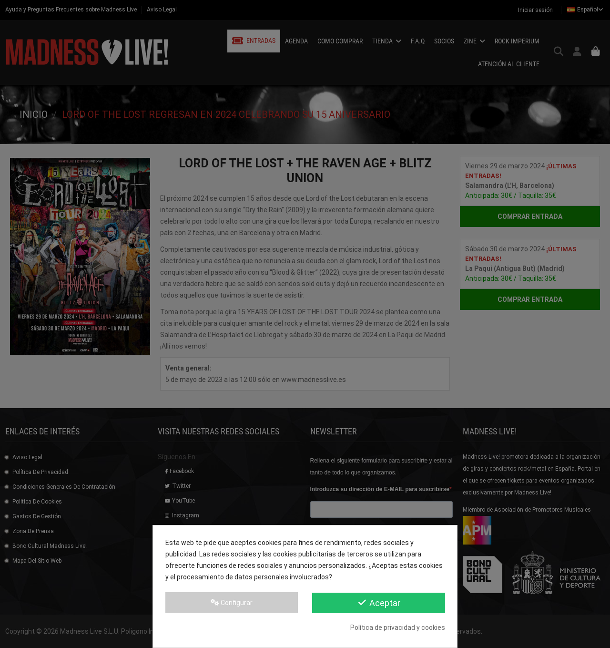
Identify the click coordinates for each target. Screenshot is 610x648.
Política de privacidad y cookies (397, 627)
